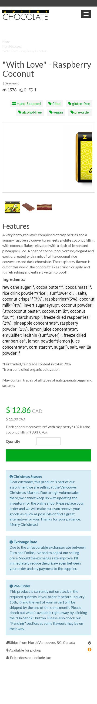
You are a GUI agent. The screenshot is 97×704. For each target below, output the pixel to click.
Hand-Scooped (12, 46)
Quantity (13, 441)
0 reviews (11, 83)
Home (6, 42)
